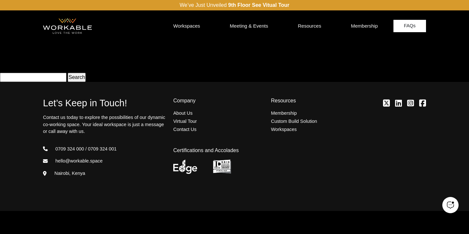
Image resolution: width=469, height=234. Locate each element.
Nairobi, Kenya (64, 173)
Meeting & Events (249, 26)
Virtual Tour (185, 121)
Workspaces (186, 26)
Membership (364, 26)
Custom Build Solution (294, 121)
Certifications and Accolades (206, 150)
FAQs (410, 25)
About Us (182, 113)
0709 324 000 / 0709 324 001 (80, 148)
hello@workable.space (73, 160)
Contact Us (184, 129)
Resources (309, 26)
